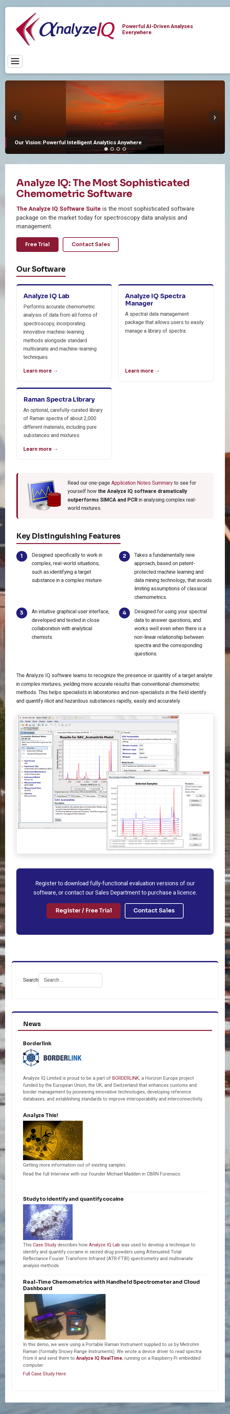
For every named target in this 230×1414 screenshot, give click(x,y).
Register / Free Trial (83, 910)
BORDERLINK (125, 1078)
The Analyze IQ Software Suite (58, 209)
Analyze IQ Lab (46, 296)
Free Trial (37, 244)
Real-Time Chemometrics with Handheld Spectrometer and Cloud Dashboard (111, 1285)
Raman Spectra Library (59, 400)
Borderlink (37, 1043)
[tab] (106, 149)
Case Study (44, 1245)
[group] (115, 117)
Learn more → (40, 371)
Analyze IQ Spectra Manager (155, 299)
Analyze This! (40, 1115)
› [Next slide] (214, 117)
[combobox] (70, 980)
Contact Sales (91, 244)
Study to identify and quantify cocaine (73, 1199)
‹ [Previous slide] (15, 117)
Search (30, 980)
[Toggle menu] (15, 61)
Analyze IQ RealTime (99, 1358)
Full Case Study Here (44, 1374)
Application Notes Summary (142, 483)
